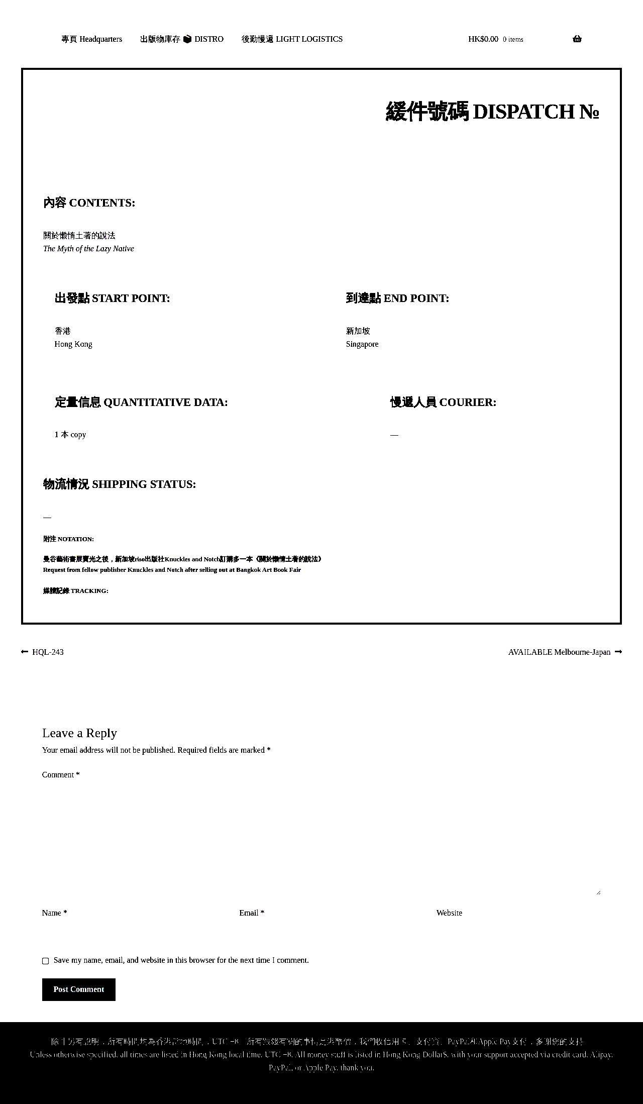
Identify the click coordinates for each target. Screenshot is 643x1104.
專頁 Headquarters (91, 39)
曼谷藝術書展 (62, 559)
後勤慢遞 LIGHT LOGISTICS (292, 39)
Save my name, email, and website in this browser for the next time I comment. (181, 960)
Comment (61, 774)
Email (251, 913)
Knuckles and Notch (193, 559)
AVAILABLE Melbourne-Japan (559, 653)
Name (54, 913)
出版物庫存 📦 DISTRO (182, 39)
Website (449, 913)
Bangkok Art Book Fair (268, 569)
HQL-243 (48, 653)
